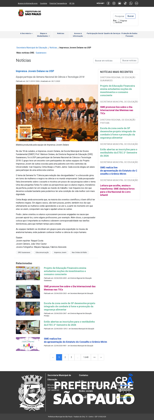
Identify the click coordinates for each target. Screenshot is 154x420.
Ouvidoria (43, 3)
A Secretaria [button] (26, 33)
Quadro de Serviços (112, 33)
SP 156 (71, 3)
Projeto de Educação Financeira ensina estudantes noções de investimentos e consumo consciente (117, 90)
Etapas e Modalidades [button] (43, 34)
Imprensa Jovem (60, 252)
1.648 (85, 357)
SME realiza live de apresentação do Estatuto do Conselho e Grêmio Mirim (118, 170)
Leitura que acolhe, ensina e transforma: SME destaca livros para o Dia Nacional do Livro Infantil (117, 190)
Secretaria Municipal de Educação (31, 47)
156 (82, 381)
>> (94, 357)
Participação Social (95, 33)
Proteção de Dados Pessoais (129, 34)
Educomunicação (42, 252)
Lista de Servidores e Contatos (92, 386)
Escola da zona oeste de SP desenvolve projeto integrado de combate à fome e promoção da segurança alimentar (118, 133)
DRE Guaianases (24, 252)
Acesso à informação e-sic (28, 3)
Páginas (123, 20)
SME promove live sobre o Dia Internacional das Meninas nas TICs (116, 110)
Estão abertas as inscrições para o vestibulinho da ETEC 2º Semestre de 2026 (118, 152)
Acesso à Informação (78, 34)
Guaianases (41, 52)
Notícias (119, 22)
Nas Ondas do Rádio (79, 252)
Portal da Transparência (58, 3)
